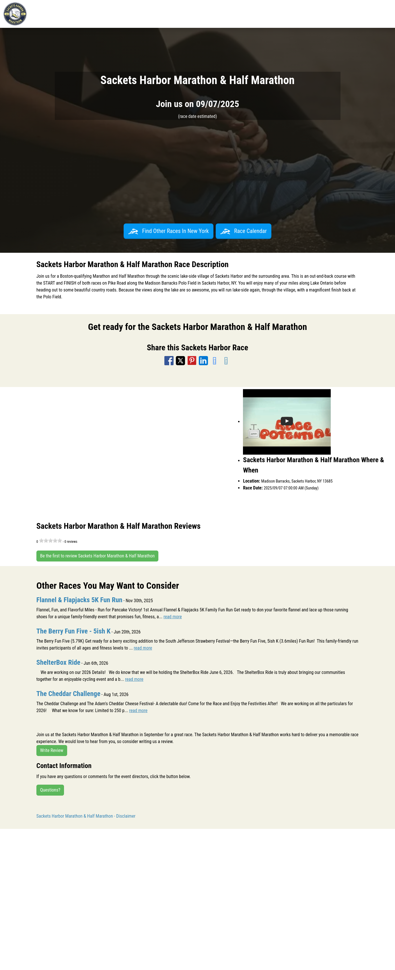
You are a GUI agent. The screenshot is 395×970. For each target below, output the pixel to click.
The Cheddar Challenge (68, 694)
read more (173, 616)
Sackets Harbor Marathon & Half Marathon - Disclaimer (85, 816)
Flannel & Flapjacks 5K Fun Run (79, 600)
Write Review (51, 750)
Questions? (50, 790)
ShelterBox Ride (58, 662)
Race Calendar (243, 231)
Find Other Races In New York (168, 231)
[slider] (50, 540)
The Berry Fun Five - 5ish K (73, 631)
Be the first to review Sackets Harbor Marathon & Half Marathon (97, 556)
